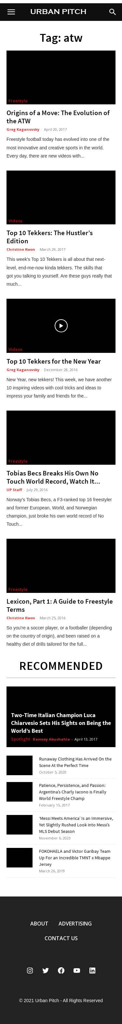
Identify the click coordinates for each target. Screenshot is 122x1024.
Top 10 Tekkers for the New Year (54, 361)
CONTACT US (61, 938)
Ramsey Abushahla (51, 739)
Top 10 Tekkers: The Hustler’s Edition (50, 236)
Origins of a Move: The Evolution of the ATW (58, 116)
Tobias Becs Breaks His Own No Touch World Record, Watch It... (53, 477)
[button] (113, 12)
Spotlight (20, 739)
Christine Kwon (21, 249)
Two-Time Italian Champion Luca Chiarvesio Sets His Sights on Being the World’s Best (61, 722)
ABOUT (39, 923)
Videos (15, 221)
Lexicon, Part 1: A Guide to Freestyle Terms (60, 605)
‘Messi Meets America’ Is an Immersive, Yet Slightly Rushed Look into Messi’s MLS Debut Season (76, 824)
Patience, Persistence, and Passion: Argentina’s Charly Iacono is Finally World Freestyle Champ (72, 791)
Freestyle (18, 101)
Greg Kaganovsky (23, 129)
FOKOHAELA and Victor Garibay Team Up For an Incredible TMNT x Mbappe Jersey (75, 857)
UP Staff (14, 489)
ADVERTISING (75, 923)
